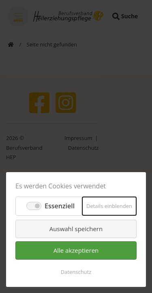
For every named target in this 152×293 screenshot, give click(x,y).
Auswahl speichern (76, 229)
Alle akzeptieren (76, 250)
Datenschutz (76, 272)
